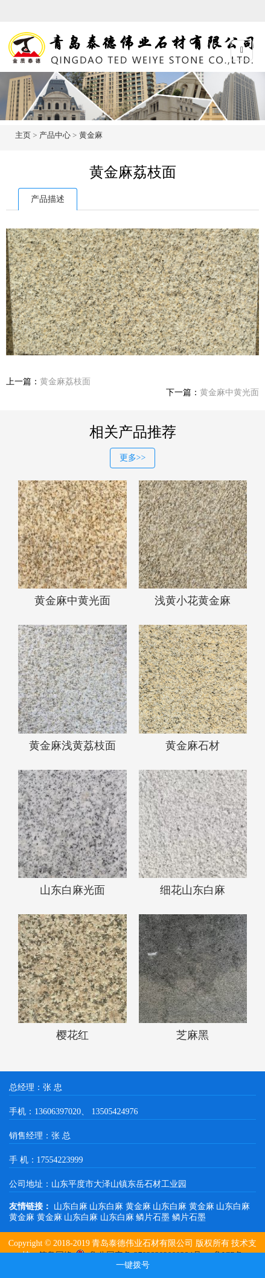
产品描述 (48, 199)
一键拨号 (133, 1265)
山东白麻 (72, 1206)
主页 (23, 135)
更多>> (133, 457)
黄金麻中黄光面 (229, 392)
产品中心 (55, 135)
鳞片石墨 (154, 1217)
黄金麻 (91, 135)
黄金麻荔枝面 (65, 381)
